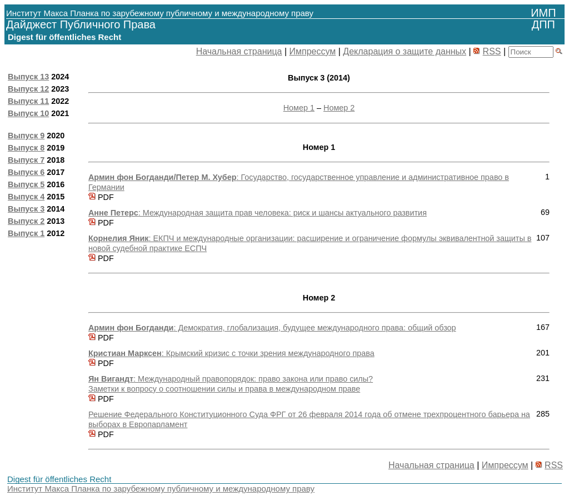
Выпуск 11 (28, 101)
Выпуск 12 (28, 88)
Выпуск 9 (26, 135)
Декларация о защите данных (404, 51)
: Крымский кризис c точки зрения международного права (231, 353)
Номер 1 (299, 107)
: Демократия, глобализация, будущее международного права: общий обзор (272, 327)
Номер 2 (339, 107)
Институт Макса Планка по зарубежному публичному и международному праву (161, 488)
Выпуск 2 (26, 221)
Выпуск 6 (26, 172)
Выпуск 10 (28, 113)
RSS (492, 51)
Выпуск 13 (28, 76)
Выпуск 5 (26, 184)
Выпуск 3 (26, 208)
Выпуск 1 (26, 233)
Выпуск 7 (26, 160)
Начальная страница (239, 51)
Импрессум (313, 51)
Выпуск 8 (26, 147)
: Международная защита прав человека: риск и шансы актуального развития (257, 212)
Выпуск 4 (26, 196)
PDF (101, 197)
